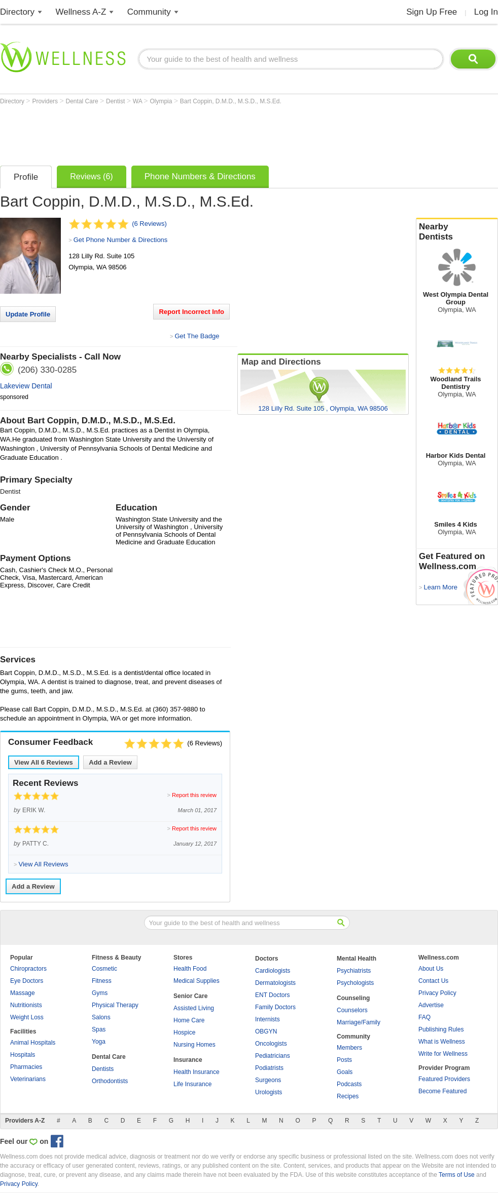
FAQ (424, 1017)
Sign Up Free (431, 12)
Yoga (98, 1041)
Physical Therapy (115, 1005)
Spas (98, 1029)
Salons (101, 1017)
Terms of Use (457, 1174)
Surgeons (268, 1080)
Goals (344, 1072)
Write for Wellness (443, 1053)
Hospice (184, 1032)
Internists (267, 1019)
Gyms (100, 993)
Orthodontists (110, 1081)
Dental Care (83, 101)
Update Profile (28, 314)
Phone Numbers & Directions (200, 176)
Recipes (348, 1096)
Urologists (268, 1092)
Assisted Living (193, 1008)
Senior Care (190, 996)
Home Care (188, 1020)
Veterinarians (28, 1079)
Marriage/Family (358, 1022)
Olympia (161, 101)
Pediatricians (272, 1055)
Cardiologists (272, 970)
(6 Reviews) (149, 223)
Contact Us (433, 980)
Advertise (431, 1005)
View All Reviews (43, 762)
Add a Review (110, 762)
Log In (486, 12)
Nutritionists (26, 1005)
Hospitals (22, 1054)
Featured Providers (444, 1079)
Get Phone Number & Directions (121, 240)
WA (138, 101)
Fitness (102, 980)
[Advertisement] (184, 132)
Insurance (187, 1059)
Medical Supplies (196, 980)
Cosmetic (104, 968)
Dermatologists (275, 982)
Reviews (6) (91, 176)
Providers (45, 101)
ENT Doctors (272, 995)
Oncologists (271, 1043)
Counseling (353, 998)
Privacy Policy (437, 993)
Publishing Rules (441, 1029)
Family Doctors (275, 1007)
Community (149, 12)
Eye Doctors (26, 980)
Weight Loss (27, 1017)
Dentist (116, 101)
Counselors (352, 1010)
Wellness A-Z (81, 12)
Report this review (194, 795)
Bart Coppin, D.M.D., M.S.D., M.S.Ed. (230, 101)
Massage (22, 993)
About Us (430, 968)
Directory (17, 12)
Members (349, 1047)
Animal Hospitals (32, 1042)
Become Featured (442, 1091)
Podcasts (349, 1084)
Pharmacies (26, 1066)
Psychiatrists (354, 970)
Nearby (457, 232)
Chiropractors (28, 968)
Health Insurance (196, 1072)
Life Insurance (192, 1084)
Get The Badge (196, 336)
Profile (26, 177)
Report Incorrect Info (191, 311)
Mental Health (356, 958)
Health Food (189, 968)
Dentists (103, 1068)
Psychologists (355, 982)
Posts (344, 1059)
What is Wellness (441, 1041)
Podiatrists (269, 1067)
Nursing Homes (194, 1044)
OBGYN (266, 1031)
